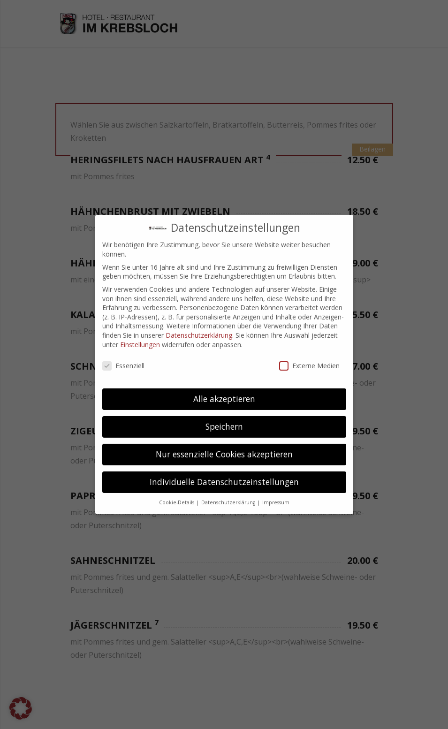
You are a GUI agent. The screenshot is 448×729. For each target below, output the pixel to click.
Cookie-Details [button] (177, 495)
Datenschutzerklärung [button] (229, 495)
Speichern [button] (224, 419)
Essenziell (123, 358)
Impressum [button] (275, 495)
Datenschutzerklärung (199, 327)
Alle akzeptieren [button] (224, 391)
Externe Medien (309, 358)
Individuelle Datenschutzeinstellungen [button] (224, 474)
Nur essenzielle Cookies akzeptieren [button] (224, 447)
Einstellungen (140, 337)
